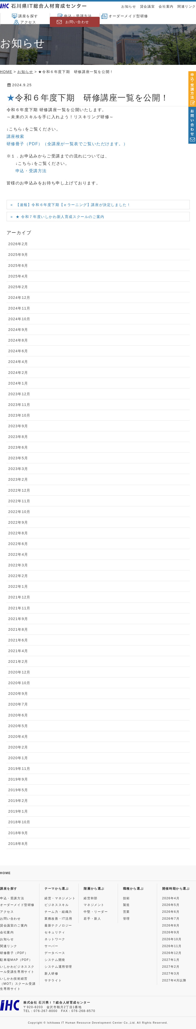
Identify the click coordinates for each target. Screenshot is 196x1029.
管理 (126, 918)
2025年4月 (18, 276)
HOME (5, 873)
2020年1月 (18, 758)
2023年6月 (18, 447)
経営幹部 (90, 898)
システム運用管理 (58, 966)
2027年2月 (171, 966)
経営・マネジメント (60, 898)
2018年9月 (18, 833)
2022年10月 (19, 512)
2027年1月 (171, 960)
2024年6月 (18, 351)
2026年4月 (171, 898)
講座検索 (15, 136)
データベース (54, 953)
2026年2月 (18, 244)
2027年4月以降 (174, 980)
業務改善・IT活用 (58, 918)
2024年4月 (18, 362)
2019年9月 (18, 779)
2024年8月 (18, 340)
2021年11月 (19, 608)
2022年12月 (19, 490)
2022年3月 (18, 565)
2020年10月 (19, 683)
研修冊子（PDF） (14, 953)
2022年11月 (19, 501)
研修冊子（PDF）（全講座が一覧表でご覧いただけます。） (67, 144)
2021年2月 (18, 661)
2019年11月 (19, 769)
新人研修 (51, 973)
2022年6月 (18, 544)
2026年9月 (171, 932)
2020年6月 (18, 715)
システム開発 (54, 960)
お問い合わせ (77, 22)
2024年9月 (18, 330)
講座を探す (25, 16)
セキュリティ (54, 932)
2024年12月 (19, 298)
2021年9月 (18, 619)
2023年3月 (18, 469)
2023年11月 (19, 405)
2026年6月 (171, 912)
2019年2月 (18, 801)
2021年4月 (18, 651)
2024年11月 (19, 308)
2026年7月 (171, 918)
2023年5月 (18, 458)
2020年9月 (18, 694)
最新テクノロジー (58, 925)
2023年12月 (19, 394)
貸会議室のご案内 (14, 925)
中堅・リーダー (96, 912)
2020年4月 (18, 736)
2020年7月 (18, 704)
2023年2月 (18, 479)
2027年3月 (171, 973)
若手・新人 (92, 918)
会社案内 (166, 6)
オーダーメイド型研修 (124, 16)
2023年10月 (19, 415)
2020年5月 (18, 726)
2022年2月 (18, 576)
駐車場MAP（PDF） (16, 960)
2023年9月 (18, 426)
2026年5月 (171, 905)
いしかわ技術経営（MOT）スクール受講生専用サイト (18, 984)
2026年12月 (172, 953)
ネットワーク (54, 939)
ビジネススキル (56, 905)
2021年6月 (18, 640)
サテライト (53, 980)
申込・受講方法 (75, 16)
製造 (126, 905)
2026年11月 (172, 946)
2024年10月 (19, 319)
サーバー (51, 946)
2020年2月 (18, 747)
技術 (126, 898)
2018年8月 (18, 844)
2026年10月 (172, 939)
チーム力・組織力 (58, 912)
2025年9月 (18, 255)
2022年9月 (18, 522)
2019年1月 (18, 811)
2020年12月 (19, 672)
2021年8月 (18, 629)
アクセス (25, 22)
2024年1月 (18, 383)
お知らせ (128, 6)
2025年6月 (18, 265)
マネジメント (94, 905)
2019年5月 (18, 790)
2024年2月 (18, 373)
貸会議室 (147, 6)
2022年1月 (18, 586)
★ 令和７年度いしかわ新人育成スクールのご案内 (60, 217)
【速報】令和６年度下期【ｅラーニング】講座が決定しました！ (73, 205)
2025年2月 (18, 287)
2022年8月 (18, 533)
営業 (126, 912)
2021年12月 (19, 597)
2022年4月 (18, 554)
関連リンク (186, 6)
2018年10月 (19, 822)
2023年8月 (18, 437)
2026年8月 (171, 925)
